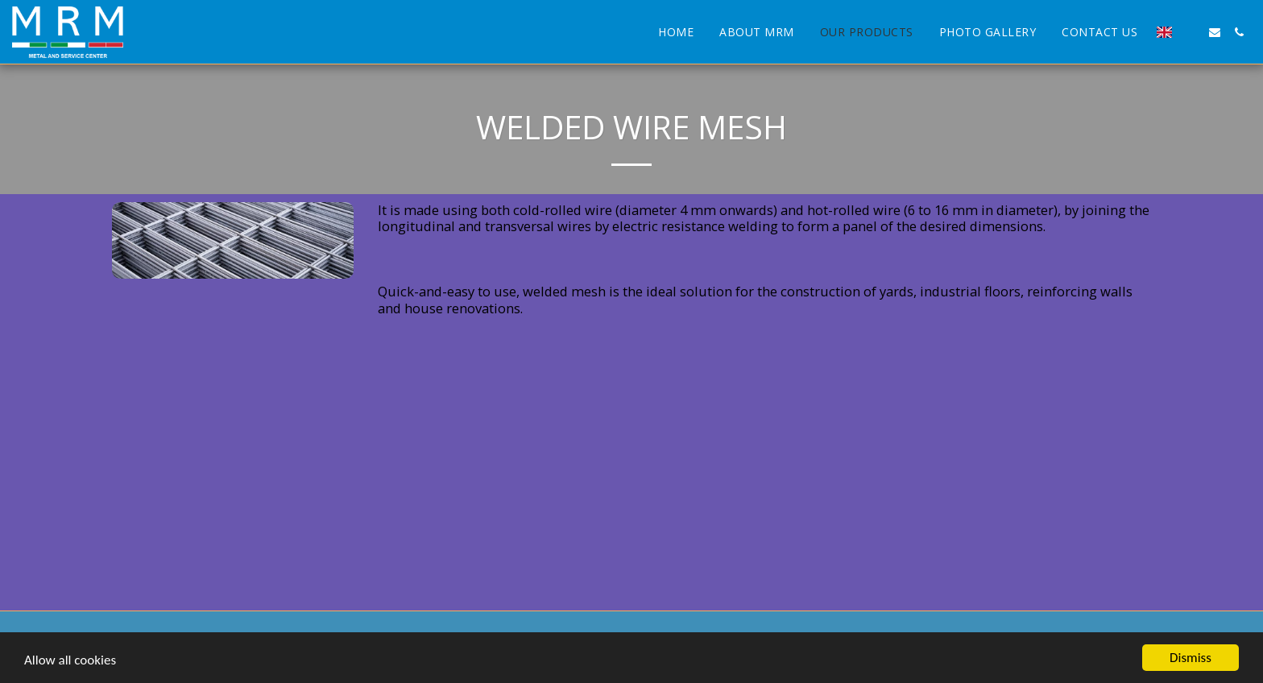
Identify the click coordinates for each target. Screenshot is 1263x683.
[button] (1190, 32)
